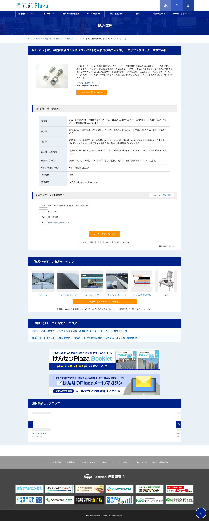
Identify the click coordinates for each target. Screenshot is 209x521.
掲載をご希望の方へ (160, 462)
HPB (166, 295)
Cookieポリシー (108, 462)
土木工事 (39, 39)
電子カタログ (48, 14)
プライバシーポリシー (88, 462)
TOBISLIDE (43, 295)
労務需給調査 (56, 462)
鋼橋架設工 (60, 39)
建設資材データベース (27, 14)
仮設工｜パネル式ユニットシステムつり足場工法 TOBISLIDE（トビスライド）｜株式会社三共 (79, 331)
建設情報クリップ (160, 14)
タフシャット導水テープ (117, 295)
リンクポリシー (125, 462)
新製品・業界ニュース (182, 14)
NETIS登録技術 (93, 14)
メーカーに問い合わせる (92, 92)
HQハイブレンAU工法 (92, 295)
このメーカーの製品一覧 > (161, 195)
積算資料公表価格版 (71, 14)
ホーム (30, 39)
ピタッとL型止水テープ (67, 295)
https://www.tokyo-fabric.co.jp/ (58, 223)
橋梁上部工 (49, 39)
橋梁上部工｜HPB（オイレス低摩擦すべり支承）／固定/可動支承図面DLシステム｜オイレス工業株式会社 (85, 338)
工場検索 (70, 462)
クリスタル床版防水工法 (141, 295)
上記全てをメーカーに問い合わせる (104, 302)
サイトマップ (141, 462)
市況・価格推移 (115, 14)
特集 (138, 14)
